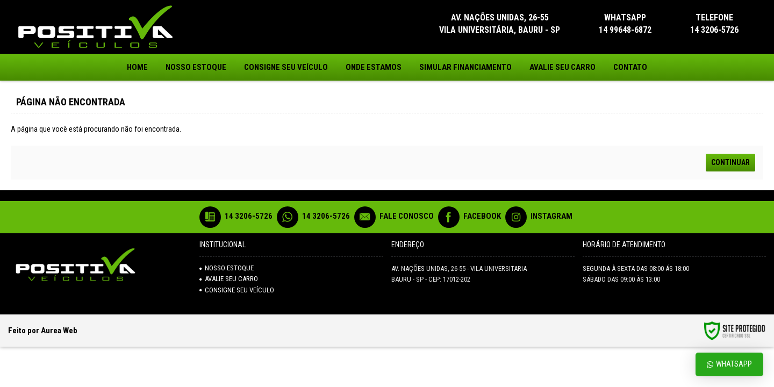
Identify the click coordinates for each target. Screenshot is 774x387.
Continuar (730, 162)
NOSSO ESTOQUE (226, 268)
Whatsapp (729, 364)
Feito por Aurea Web (42, 330)
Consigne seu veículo (236, 290)
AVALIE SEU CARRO (228, 279)
